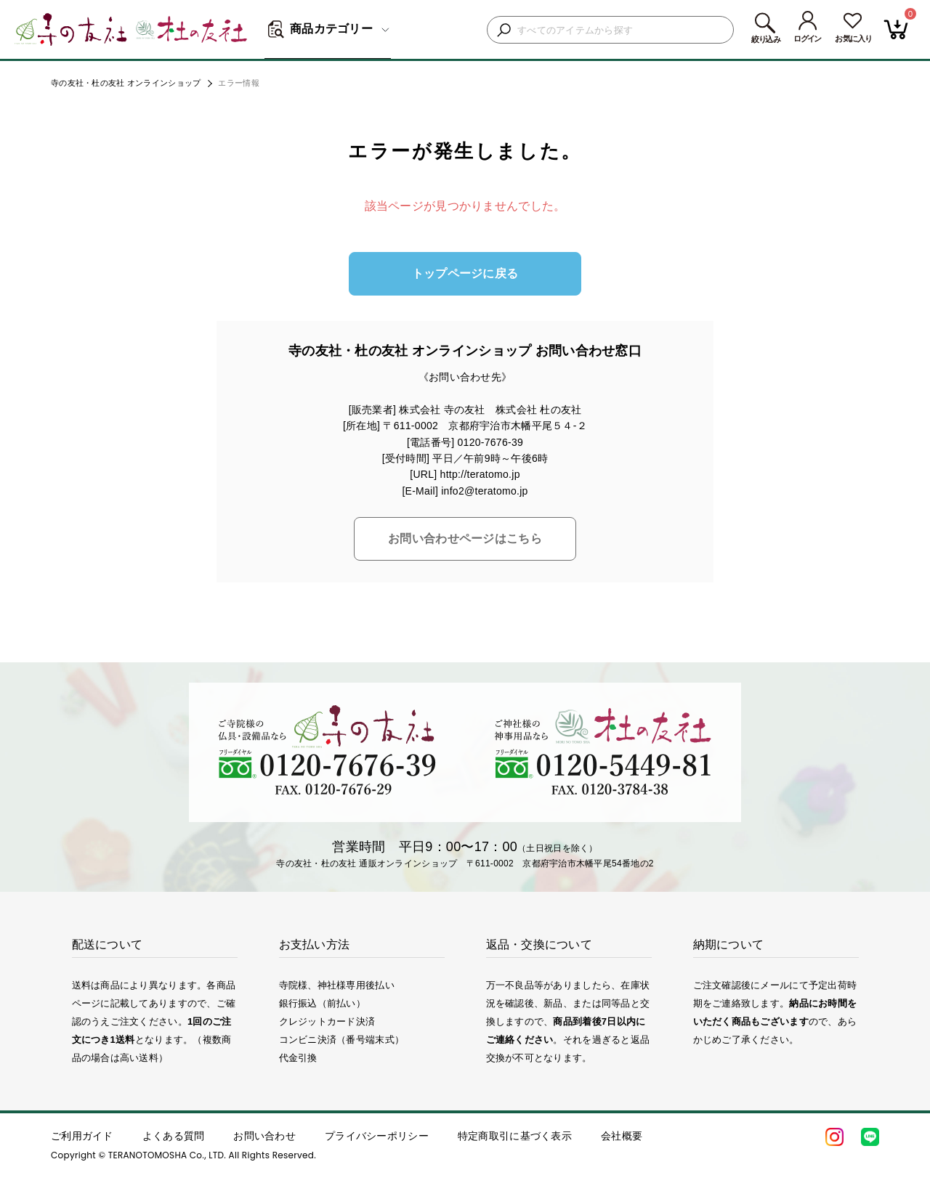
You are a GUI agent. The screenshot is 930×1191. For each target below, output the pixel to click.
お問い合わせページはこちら (465, 538)
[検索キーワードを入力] (621, 30)
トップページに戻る (465, 273)
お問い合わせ (264, 1136)
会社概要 (621, 1136)
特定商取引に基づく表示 (515, 1136)
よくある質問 (173, 1136)
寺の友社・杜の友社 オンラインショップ (126, 82)
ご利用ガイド (82, 1136)
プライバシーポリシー (377, 1136)
